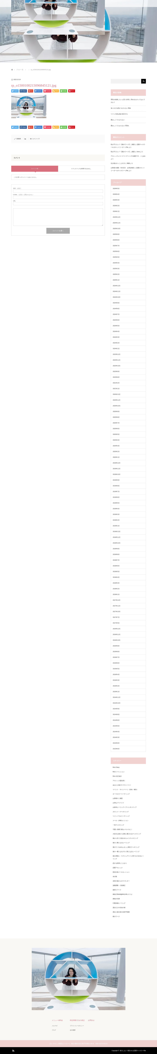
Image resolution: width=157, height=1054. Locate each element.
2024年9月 (116, 303)
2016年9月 (116, 646)
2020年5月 (116, 434)
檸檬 (128, 163)
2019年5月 (116, 503)
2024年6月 (116, 320)
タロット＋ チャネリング (121, 811)
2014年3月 (116, 737)
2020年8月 (116, 417)
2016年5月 (116, 669)
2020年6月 (116, 428)
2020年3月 (116, 446)
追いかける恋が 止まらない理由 (121, 108)
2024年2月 (116, 343)
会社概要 (72, 1030)
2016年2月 (116, 686)
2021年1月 (116, 388)
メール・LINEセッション (121, 820)
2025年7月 (116, 246)
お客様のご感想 (118, 798)
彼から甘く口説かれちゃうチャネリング (125, 838)
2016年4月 (116, 674)
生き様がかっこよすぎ (118, 163)
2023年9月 (116, 371)
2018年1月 (116, 594)
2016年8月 (116, 651)
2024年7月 (116, 314)
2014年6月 (116, 720)
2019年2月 (116, 520)
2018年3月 (116, 583)
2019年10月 (116, 474)
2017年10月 (116, 611)
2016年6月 (116, 663)
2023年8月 (116, 377)
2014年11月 (116, 697)
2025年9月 (116, 234)
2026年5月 (116, 188)
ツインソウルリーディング (121, 816)
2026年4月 (116, 194)
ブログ (54, 1030)
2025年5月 (116, 257)
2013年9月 (116, 743)
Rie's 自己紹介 (117, 776)
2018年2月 (116, 589)
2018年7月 (116, 560)
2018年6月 (116, 566)
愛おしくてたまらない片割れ (120, 125)
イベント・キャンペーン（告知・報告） (125, 789)
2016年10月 (116, 640)
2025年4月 (116, 263)
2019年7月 (116, 491)
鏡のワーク (116, 916)
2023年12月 (116, 354)
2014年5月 (116, 726)
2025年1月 (116, 280)
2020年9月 (116, 411)
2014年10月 (116, 703)
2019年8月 (116, 486)
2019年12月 (116, 463)
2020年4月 (116, 440)
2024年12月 (116, 286)
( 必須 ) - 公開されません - (23, 194)
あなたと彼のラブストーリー (122, 785)
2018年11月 (116, 537)
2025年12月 (116, 217)
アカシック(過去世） (119, 780)
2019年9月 (116, 480)
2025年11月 (116, 223)
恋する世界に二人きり (120, 863)
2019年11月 (116, 468)
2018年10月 (116, 543)
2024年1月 (116, 348)
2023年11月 (116, 360)
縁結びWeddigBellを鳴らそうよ (122, 894)
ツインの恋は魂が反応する (119, 114)
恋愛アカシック (118, 867)
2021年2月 (116, 383)
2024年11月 (116, 291)
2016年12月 (116, 629)
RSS (13, 1050)
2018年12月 (116, 531)
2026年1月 (116, 211)
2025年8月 (116, 240)
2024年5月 (116, 326)
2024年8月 (116, 308)
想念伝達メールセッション (121, 872)
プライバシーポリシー (77, 1025)
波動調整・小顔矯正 (119, 885)
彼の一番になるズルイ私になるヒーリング (126, 851)
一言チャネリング (118, 825)
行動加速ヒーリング (119, 903)
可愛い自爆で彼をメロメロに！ (122, 829)
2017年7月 (116, 617)
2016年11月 (116, 634)
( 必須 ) (17, 188)
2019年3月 (116, 514)
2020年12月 (116, 394)
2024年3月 (116, 337)
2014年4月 (116, 731)
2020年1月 (116, 457)
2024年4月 (116, 331)
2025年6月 (116, 251)
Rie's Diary (116, 767)
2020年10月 (116, 406)
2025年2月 (116, 274)
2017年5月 (116, 623)
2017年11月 (116, 606)
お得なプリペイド (118, 803)
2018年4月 (116, 577)
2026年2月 (116, 206)
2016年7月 (116, 657)
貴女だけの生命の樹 (119, 907)
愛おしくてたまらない (118, 120)
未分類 (115, 876)
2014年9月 (116, 709)
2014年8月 (116, 714)
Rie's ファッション (119, 772)
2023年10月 (116, 366)
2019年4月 (116, 508)
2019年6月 (116, 497)
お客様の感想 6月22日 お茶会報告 (122, 168)
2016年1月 (116, 691)
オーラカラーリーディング (121, 794)
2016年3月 (116, 680)
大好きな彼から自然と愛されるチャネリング (127, 834)
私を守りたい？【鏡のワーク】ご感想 (123, 144)
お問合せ (91, 1020)
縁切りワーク (117, 890)
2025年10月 (116, 228)
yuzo (143, 156)
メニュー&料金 (57, 1020)
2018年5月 (116, 571)
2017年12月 (116, 600)
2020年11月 (116, 400)
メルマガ (54, 1025)
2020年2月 (116, 451)
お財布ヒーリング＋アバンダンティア (125, 807)
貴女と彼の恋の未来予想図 (121, 912)
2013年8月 (116, 749)
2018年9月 (116, 549)
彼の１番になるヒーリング (121, 843)
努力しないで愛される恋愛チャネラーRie (133, 1050)
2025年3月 (116, 268)
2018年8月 (116, 554)
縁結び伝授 (116, 899)
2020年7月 (116, 423)
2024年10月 (116, 297)
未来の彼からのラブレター (121, 881)
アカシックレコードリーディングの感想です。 (125, 156)
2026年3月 (116, 200)
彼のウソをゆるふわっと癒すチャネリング (126, 847)
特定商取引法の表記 (77, 1020)
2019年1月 (116, 526)
